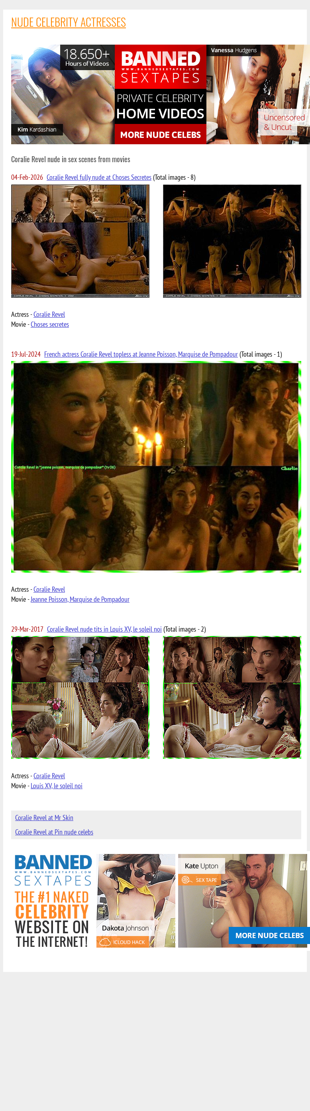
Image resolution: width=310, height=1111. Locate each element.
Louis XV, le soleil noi (56, 785)
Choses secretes (50, 324)
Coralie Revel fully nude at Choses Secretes (99, 177)
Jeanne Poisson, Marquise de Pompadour (80, 599)
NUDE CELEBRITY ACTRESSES (68, 22)
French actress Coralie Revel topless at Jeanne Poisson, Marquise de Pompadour (141, 354)
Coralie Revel (49, 314)
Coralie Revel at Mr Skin (44, 817)
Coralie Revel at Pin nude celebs (54, 831)
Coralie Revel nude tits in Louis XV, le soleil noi (104, 629)
